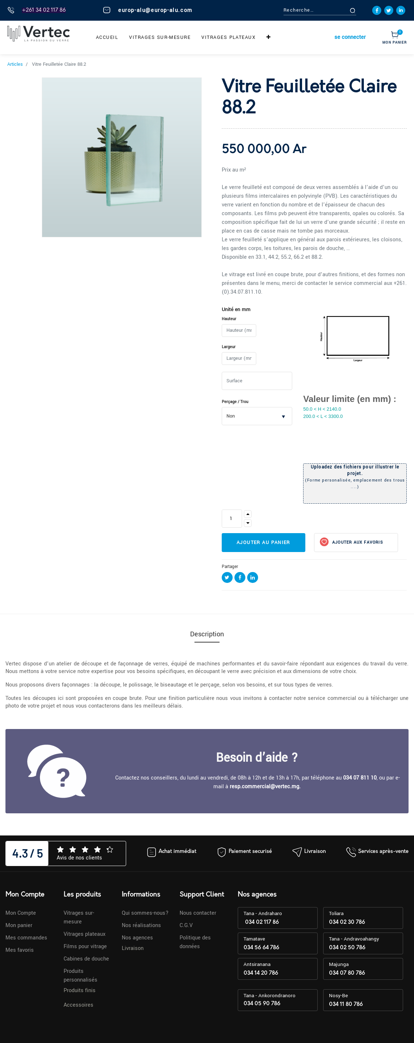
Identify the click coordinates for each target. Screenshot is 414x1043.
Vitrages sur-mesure (79, 917)
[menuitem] (107, 37)
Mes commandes (26, 938)
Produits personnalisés (80, 975)
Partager (230, 567)
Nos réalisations (141, 925)
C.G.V (186, 925)
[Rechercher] (361, 10)
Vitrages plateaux (84, 934)
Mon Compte (20, 913)
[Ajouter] (247, 514)
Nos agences (137, 938)
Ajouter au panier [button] (263, 542)
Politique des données (195, 942)
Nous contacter (198, 913)
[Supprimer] (247, 523)
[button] (268, 37)
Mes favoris (19, 950)
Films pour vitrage (85, 946)
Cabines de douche (86, 959)
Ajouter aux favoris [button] (357, 542)
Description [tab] (207, 634)
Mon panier (18, 925)
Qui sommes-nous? (145, 913)
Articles (15, 64)
